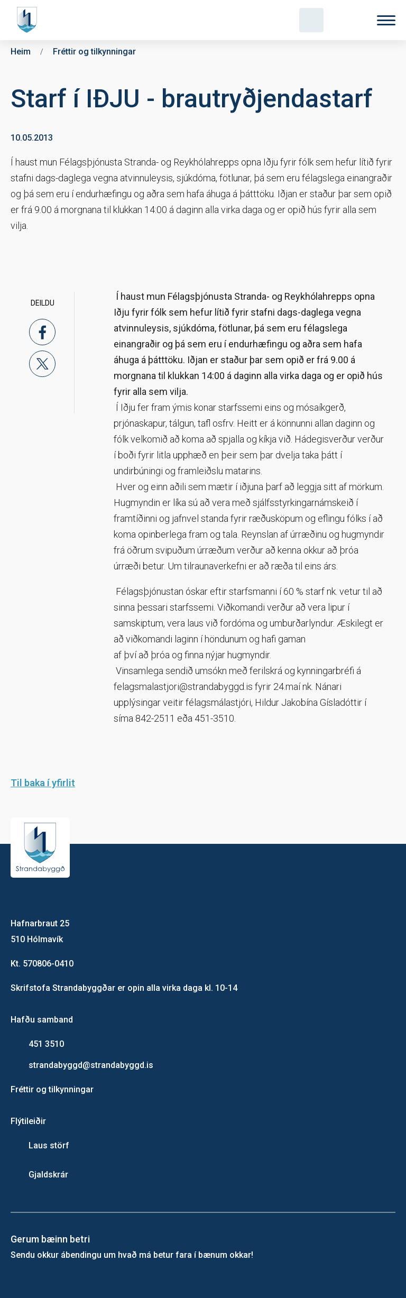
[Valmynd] (386, 20)
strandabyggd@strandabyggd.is (91, 1065)
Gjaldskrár (48, 1175)
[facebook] (42, 332)
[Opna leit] (311, 20)
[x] (42, 364)
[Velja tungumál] (348, 20)
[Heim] (29, 20)
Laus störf (49, 1145)
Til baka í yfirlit (43, 782)
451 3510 (46, 1044)
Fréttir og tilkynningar (52, 1089)
